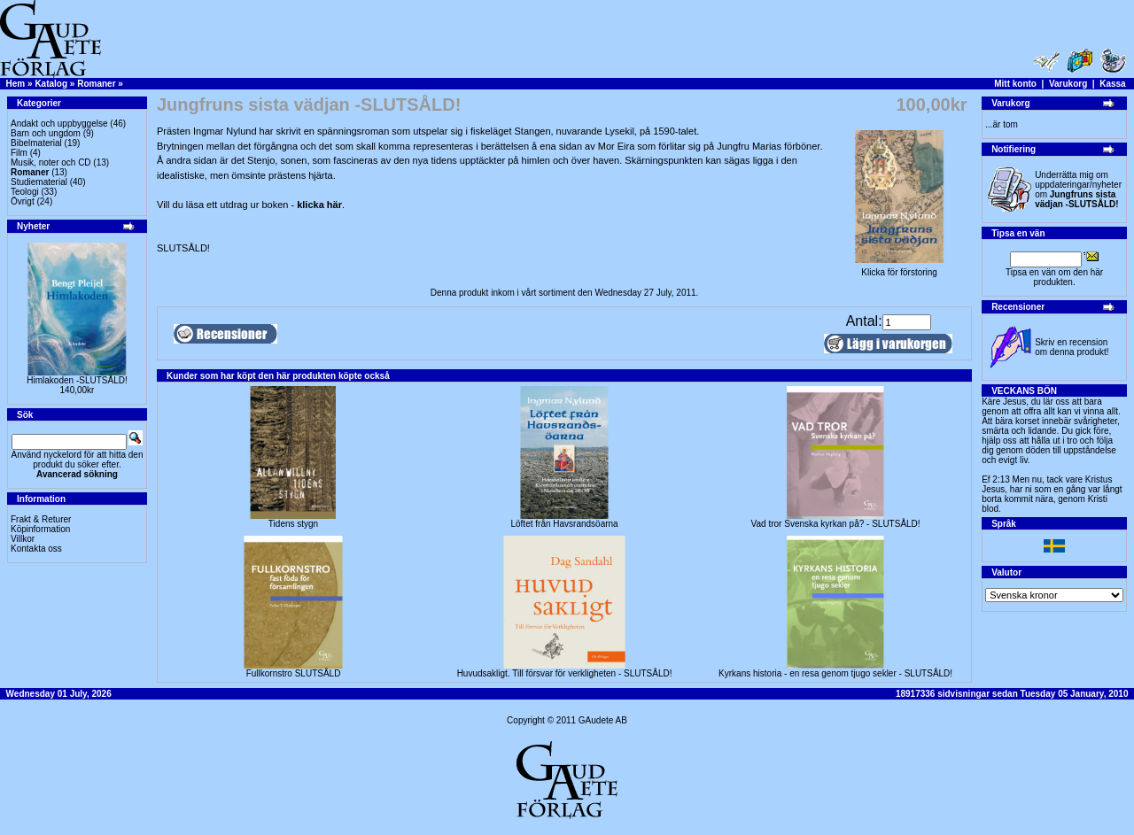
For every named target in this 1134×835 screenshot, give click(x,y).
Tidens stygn (293, 524)
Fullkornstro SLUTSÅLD (293, 673)
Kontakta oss (36, 548)
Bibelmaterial (36, 143)
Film (19, 153)
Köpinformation (40, 529)
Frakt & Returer (41, 519)
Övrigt (23, 201)
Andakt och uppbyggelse (59, 123)
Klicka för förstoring (899, 268)
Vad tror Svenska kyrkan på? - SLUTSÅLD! (835, 524)
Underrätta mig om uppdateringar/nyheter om (1078, 189)
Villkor (23, 539)
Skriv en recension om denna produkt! (1071, 347)
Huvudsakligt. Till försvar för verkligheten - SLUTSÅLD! (564, 673)
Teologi (25, 192)
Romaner (96, 84)
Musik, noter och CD (51, 162)
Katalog (51, 84)
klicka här (319, 204)
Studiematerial (39, 182)
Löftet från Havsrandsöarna (563, 524)
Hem (16, 84)
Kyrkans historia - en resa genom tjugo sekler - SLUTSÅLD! (835, 673)
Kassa (1112, 84)
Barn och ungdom (46, 133)
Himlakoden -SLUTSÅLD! (77, 380)
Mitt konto (1015, 84)
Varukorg (1068, 84)
